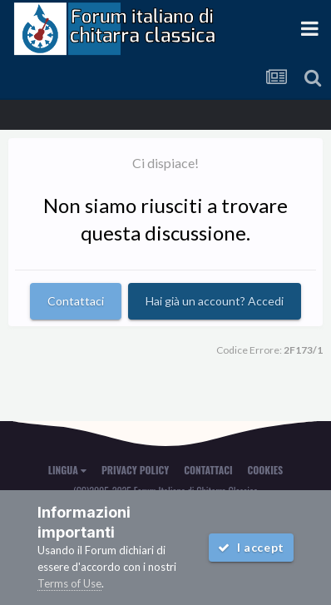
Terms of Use (69, 583)
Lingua (67, 470)
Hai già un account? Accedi (215, 301)
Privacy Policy (135, 470)
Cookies (266, 470)
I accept (251, 547)
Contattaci (75, 301)
